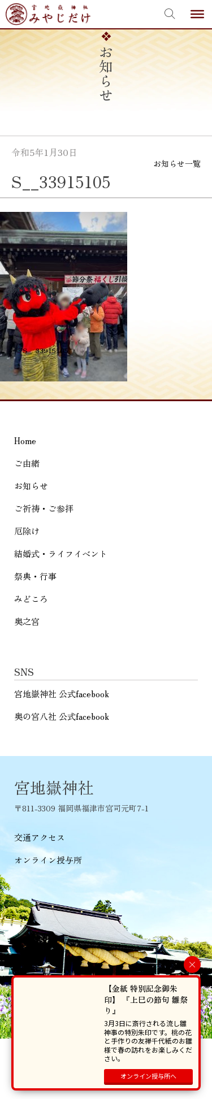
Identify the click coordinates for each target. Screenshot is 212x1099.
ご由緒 (27, 463)
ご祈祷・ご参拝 (43, 508)
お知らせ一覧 (177, 163)
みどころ (31, 599)
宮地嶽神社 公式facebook (61, 694)
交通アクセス (39, 837)
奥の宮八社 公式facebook (61, 716)
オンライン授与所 (48, 860)
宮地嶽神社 (48, 14)
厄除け (27, 531)
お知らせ (31, 486)
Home (25, 440)
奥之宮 (27, 621)
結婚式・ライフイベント (60, 553)
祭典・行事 (35, 576)
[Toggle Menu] (197, 14)
